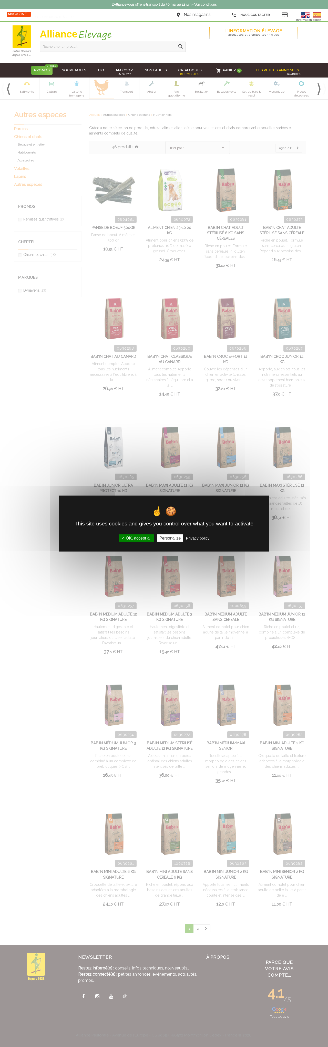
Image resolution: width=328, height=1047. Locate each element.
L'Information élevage (253, 32)
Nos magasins (197, 14)
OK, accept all (136, 538)
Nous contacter (250, 15)
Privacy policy (198, 538)
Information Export (308, 20)
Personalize (170, 538)
